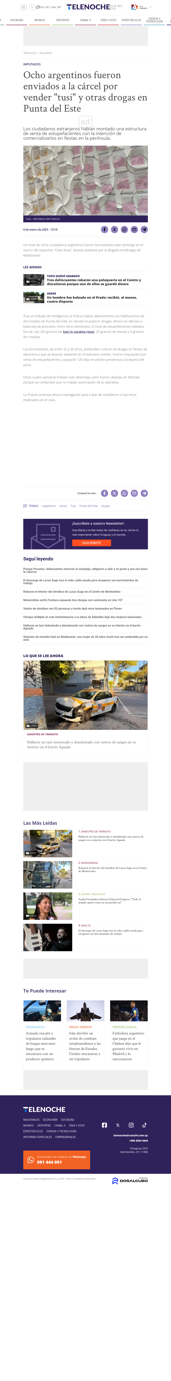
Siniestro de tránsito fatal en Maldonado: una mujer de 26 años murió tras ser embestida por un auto (85, 638)
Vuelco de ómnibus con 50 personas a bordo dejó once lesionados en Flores (72, 608)
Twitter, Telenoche (117, 1125)
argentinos (49, 506)
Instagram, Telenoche (131, 1125)
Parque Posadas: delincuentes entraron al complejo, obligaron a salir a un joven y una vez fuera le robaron (85, 570)
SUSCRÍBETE (91, 543)
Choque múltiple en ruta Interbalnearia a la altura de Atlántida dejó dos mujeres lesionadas (82, 617)
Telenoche (30, 53)
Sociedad (16, 20)
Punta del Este (88, 506)
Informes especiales (37, 1137)
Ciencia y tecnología (154, 20)
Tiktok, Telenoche (144, 1125)
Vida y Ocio (108, 20)
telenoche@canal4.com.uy (130, 1135)
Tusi (73, 506)
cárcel (63, 506)
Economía (50, 1119)
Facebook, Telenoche (104, 1125)
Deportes (62, 20)
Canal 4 (85, 20)
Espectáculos (131, 20)
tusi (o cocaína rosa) (78, 331)
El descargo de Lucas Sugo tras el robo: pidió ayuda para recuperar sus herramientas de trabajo (80, 582)
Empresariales (65, 1137)
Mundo (39, 20)
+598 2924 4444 (138, 1140)
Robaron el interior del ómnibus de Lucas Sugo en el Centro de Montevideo (71, 591)
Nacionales (31, 1119)
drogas (105, 506)
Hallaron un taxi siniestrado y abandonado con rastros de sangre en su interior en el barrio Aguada (81, 627)
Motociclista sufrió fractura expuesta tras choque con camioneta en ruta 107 (73, 600)
